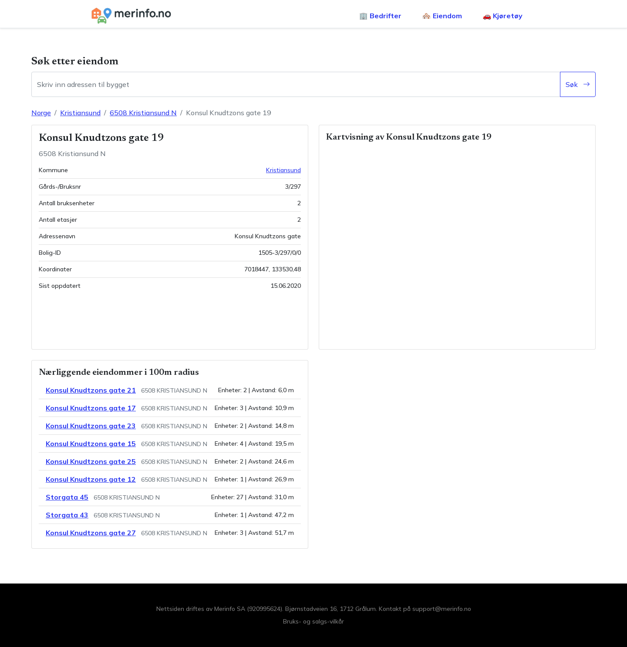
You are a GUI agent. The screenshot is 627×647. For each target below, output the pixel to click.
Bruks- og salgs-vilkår (313, 621)
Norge (41, 112)
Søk (578, 84)
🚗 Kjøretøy (503, 15)
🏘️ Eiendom (442, 15)
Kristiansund (80, 112)
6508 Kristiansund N (143, 112)
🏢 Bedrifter (380, 15)
